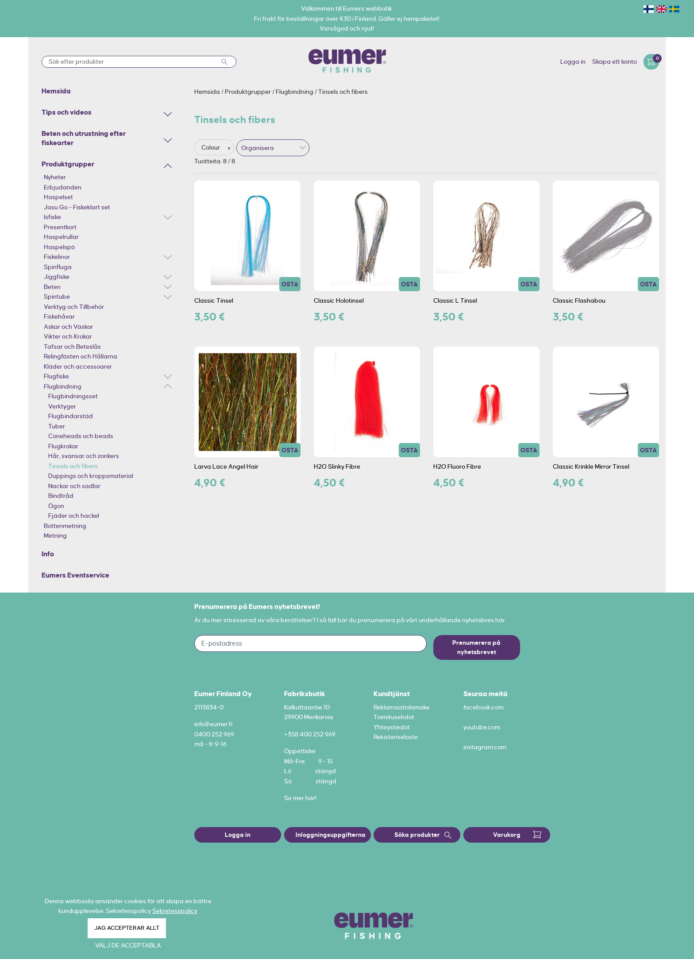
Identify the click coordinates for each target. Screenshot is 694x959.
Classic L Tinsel (455, 300)
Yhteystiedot (392, 727)
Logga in (573, 61)
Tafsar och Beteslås (72, 346)
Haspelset (58, 196)
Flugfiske (56, 376)
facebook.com (483, 707)
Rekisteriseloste (396, 736)
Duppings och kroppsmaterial (90, 475)
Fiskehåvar (59, 316)
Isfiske (52, 216)
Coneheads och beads (80, 435)
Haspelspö (59, 246)
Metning (55, 535)
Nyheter (55, 177)
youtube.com (481, 727)
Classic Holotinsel (339, 300)
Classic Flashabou (579, 300)
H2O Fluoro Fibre (457, 466)
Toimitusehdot (394, 716)
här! (310, 797)
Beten (52, 286)
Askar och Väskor (68, 326)
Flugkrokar (63, 446)
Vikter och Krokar (68, 336)
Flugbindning (62, 386)
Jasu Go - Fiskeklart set (77, 207)
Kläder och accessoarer (78, 366)
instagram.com (484, 747)
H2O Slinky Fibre (337, 466)
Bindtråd (60, 495)
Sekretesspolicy (174, 910)
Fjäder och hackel (73, 515)
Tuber (56, 426)
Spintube (57, 296)
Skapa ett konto (614, 61)
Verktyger (62, 406)
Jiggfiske (56, 276)
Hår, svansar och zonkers (83, 455)
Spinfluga (58, 266)
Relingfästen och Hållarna (80, 356)
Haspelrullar (61, 236)
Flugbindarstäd (70, 416)
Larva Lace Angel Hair (226, 466)
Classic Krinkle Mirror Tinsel (591, 466)
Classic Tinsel (213, 300)
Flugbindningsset (73, 396)
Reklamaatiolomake (402, 707)
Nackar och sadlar (74, 485)
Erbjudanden (62, 187)
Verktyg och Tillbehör (74, 306)
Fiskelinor (57, 256)
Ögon (56, 505)
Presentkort (60, 227)
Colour (211, 147)
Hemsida (207, 91)
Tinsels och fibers (73, 466)
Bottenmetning (65, 525)
